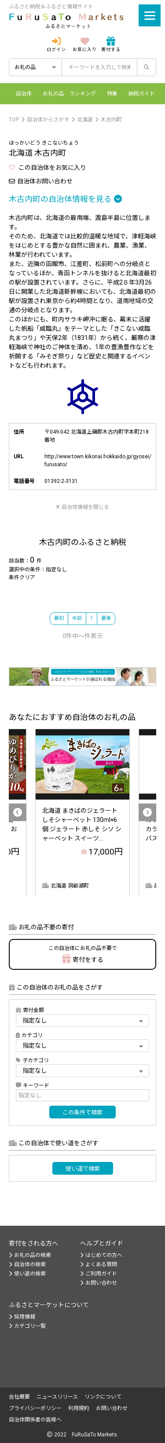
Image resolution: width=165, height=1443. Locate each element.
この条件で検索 (82, 1112)
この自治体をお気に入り (47, 167)
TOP (14, 120)
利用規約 (78, 1408)
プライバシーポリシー (35, 1408)
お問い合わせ (98, 1283)
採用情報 (22, 1317)
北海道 (85, 120)
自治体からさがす (48, 120)
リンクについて (102, 1397)
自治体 (24, 94)
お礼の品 (53, 94)
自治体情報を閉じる (82, 507)
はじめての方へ (101, 1255)
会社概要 (19, 1397)
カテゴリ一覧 (27, 1326)
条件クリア (22, 577)
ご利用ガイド (98, 1274)
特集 (112, 94)
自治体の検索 (27, 1264)
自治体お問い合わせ (41, 181)
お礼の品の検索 (30, 1255)
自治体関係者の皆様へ (35, 1420)
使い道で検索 (83, 1168)
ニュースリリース (57, 1397)
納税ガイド (141, 94)
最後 (106, 618)
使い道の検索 (27, 1274)
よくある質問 (98, 1264)
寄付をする (82, 953)
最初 (59, 618)
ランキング (83, 94)
